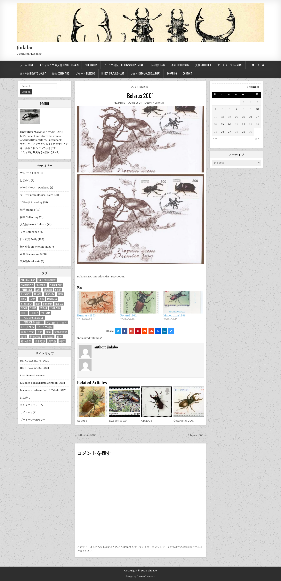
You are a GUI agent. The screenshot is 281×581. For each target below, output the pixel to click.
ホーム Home (26, 65)
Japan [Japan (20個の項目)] (32, 299)
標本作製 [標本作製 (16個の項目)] (26, 341)
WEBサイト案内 (29, 172)
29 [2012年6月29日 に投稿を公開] (243, 131)
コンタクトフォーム (31, 404)
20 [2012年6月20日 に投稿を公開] (229, 124)
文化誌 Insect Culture (33, 224)
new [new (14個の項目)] (38, 304)
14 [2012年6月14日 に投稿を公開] (236, 116)
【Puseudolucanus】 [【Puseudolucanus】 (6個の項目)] (32, 318)
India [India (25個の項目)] (60, 294)
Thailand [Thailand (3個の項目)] (55, 308)
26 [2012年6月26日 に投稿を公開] (222, 131)
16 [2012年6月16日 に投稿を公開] (250, 116)
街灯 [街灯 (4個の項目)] (62, 341)
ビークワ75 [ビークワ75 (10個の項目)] (27, 327)
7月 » (256, 139)
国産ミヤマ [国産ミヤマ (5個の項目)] (27, 332)
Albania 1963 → (197, 435)
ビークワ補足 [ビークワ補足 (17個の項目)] (44, 327)
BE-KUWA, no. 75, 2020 (34, 360)
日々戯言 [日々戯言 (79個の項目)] (48, 336)
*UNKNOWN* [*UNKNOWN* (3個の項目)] (56, 285)
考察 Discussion (180, 65)
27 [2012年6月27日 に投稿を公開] (229, 131)
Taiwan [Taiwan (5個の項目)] (43, 308)
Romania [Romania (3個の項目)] (47, 304)
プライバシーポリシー (32, 419)
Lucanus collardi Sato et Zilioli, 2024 (42, 382)
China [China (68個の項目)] (58, 289)
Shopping (172, 73)
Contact (187, 73)
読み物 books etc (30, 261)
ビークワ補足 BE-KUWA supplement (123, 65)
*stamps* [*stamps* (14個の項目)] (41, 285)
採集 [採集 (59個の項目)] (48, 332)
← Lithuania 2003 (85, 435)
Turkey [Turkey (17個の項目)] (34, 313)
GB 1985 (82, 420)
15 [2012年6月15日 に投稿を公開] (243, 116)
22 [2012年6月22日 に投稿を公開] (243, 124)
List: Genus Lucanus (32, 375)
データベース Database (230, 65)
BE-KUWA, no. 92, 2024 (34, 368)
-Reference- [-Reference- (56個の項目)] (27, 289)
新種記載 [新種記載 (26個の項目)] (35, 336)
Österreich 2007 (184, 420)
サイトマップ (27, 412)
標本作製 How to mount (33, 73)
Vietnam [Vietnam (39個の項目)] (45, 313)
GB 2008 (146, 420)
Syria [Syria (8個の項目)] (33, 308)
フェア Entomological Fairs (145, 73)
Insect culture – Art (112, 73)
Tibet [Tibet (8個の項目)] (24, 313)
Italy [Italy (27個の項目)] (23, 299)
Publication (91, 65)
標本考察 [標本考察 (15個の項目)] (40, 341)
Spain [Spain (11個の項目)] (24, 308)
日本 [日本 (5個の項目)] (59, 336)
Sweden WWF (118, 420)
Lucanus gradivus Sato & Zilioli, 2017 (43, 390)
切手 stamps (141, 87)
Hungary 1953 (86, 315)
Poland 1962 (128, 315)
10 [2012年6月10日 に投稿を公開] (257, 109)
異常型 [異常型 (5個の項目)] (52, 341)
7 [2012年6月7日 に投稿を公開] (236, 109)
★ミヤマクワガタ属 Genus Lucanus (59, 65)
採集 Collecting (60, 73)
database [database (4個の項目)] (26, 294)
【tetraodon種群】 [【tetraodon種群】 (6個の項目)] (32, 322)
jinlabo (121, 102)
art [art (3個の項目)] (38, 289)
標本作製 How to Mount (34, 246)
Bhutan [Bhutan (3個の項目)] (48, 289)
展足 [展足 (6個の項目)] (39, 332)
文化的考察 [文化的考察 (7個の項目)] (60, 332)
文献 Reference (203, 65)
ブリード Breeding (85, 73)
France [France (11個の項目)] (37, 294)
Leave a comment (155, 102)
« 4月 (215, 139)
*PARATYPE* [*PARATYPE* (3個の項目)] (27, 285)
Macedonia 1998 (174, 315)
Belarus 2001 (140, 95)
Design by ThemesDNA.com (140, 576)
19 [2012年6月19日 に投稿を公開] (222, 124)
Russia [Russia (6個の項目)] (59, 304)
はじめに (25, 180)
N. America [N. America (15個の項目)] (26, 304)
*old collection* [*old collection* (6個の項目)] (47, 280)
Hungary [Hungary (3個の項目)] (49, 294)
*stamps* (96, 338)
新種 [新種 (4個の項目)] (23, 336)
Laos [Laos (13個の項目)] (41, 299)
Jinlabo (24, 47)
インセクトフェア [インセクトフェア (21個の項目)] (56, 322)
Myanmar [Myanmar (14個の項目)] (52, 299)
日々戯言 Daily (157, 65)
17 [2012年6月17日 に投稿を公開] (257, 116)
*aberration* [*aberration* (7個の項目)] (28, 280)
